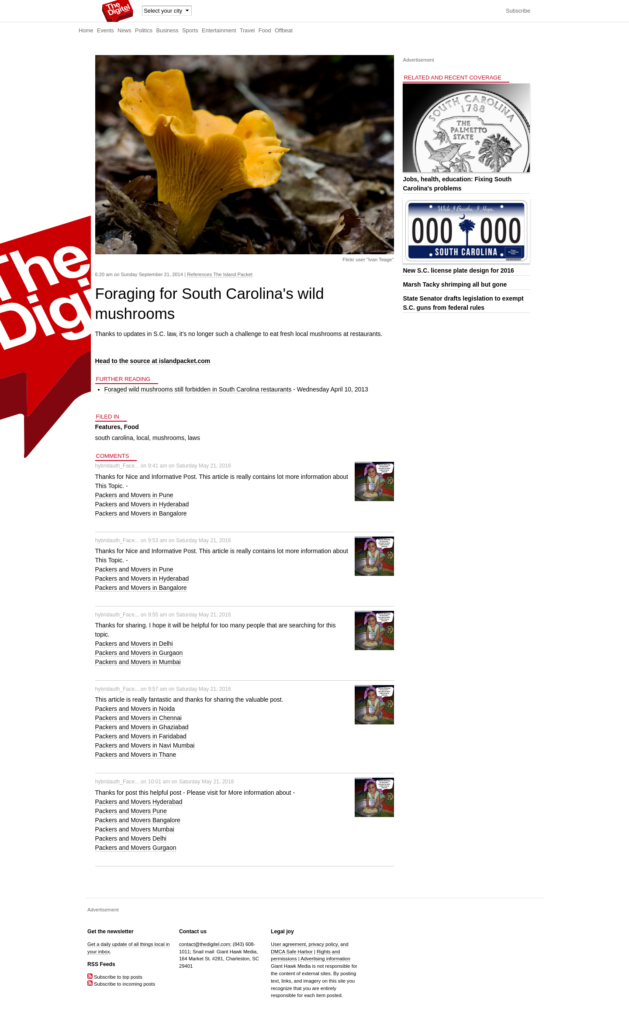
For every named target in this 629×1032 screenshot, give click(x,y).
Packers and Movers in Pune (134, 495)
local (142, 437)
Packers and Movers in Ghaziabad (142, 727)
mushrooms (168, 437)
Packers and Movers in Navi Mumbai (145, 745)
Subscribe (518, 11)
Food (265, 31)
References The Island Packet (219, 274)
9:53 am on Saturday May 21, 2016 (189, 540)
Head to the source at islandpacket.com (153, 360)
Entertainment (219, 31)
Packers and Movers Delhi (130, 838)
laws (194, 437)
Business (167, 31)
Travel (247, 31)
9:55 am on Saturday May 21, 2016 (189, 615)
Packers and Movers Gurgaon (135, 847)
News (124, 31)
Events (105, 31)
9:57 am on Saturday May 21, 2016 (189, 689)
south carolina (114, 437)
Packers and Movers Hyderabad (139, 801)
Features (108, 426)
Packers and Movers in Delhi (134, 643)
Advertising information (325, 958)
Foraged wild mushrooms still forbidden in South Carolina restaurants (198, 389)
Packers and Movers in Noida (135, 708)
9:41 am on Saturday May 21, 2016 (189, 466)
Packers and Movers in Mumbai (138, 661)
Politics (143, 31)
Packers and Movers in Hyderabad (142, 504)
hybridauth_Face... (117, 466)
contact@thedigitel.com (204, 944)
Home (86, 31)
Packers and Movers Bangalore (137, 820)
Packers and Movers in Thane (135, 754)
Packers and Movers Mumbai (134, 829)
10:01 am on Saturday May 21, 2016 (191, 782)
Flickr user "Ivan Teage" (368, 259)
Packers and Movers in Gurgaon (139, 652)
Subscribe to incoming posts (121, 984)
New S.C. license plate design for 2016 (458, 270)
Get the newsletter (110, 931)
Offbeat (284, 31)
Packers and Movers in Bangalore (141, 513)
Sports (190, 31)
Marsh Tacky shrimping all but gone (455, 284)
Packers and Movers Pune (131, 810)
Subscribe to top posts (114, 977)
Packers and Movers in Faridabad (141, 736)
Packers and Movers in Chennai (138, 717)
